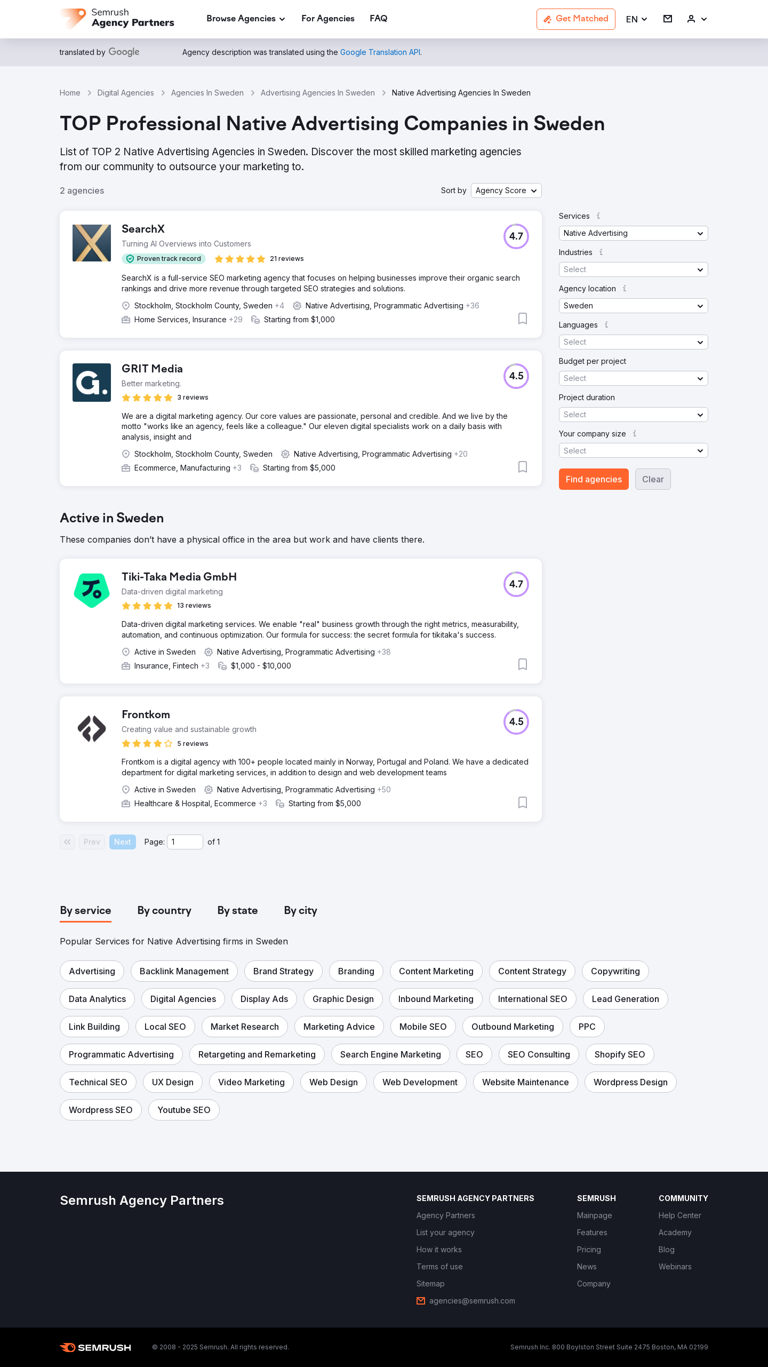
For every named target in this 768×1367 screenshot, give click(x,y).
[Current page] (185, 842)
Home (70, 92)
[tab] (85, 911)
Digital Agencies (126, 92)
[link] (328, 19)
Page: (155, 841)
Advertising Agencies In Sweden (318, 92)
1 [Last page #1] (218, 841)
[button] (637, 19)
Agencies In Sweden (207, 92)
